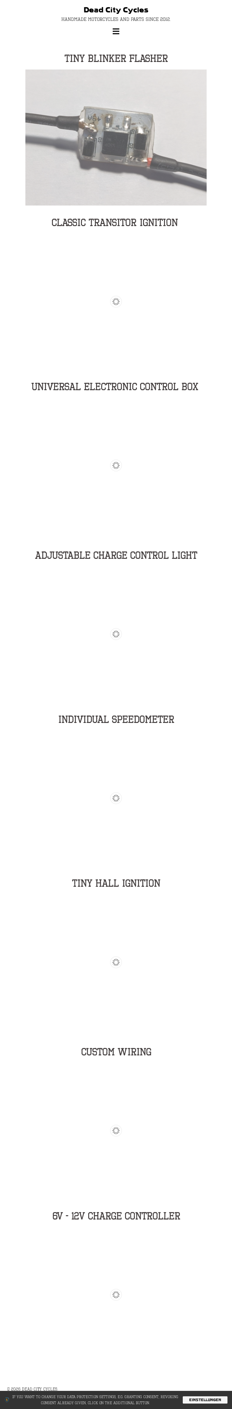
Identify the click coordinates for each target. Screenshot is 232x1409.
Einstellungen (205, 1400)
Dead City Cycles (116, 10)
